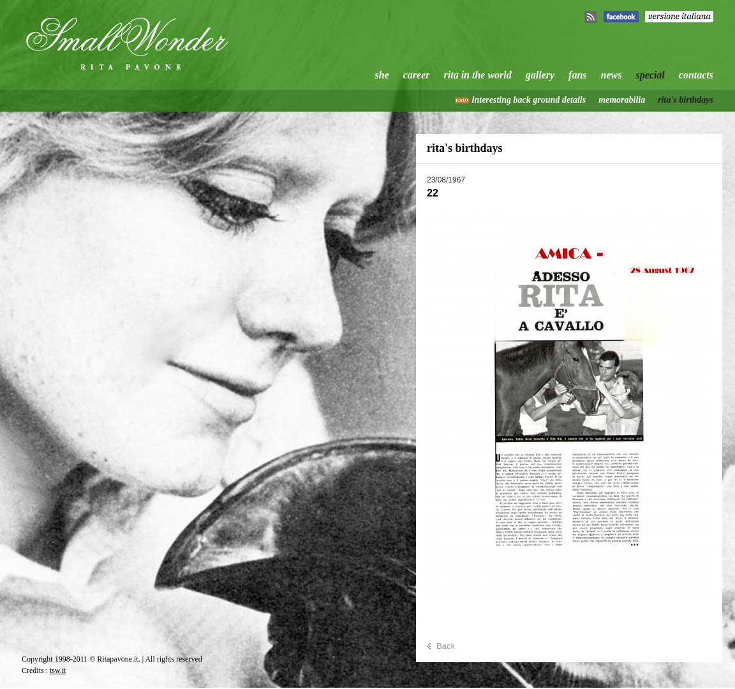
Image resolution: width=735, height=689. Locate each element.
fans (577, 75)
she (382, 75)
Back (445, 646)
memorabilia (621, 100)
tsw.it (58, 670)
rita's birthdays (685, 100)
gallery (540, 75)
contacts (696, 75)
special (649, 75)
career (416, 75)
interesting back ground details (529, 100)
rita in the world (478, 75)
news (611, 75)
